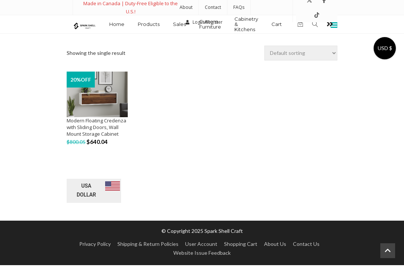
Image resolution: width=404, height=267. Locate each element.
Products (149, 24)
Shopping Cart (240, 244)
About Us (275, 244)
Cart (276, 24)
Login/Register (204, 22)
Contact (213, 7)
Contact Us (306, 244)
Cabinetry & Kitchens (246, 24)
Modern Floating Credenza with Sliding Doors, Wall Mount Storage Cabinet (96, 127)
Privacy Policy (95, 244)
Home (116, 24)
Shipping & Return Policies (147, 244)
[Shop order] (300, 52)
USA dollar (86, 190)
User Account (201, 244)
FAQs (238, 7)
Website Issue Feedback (202, 253)
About (186, 7)
